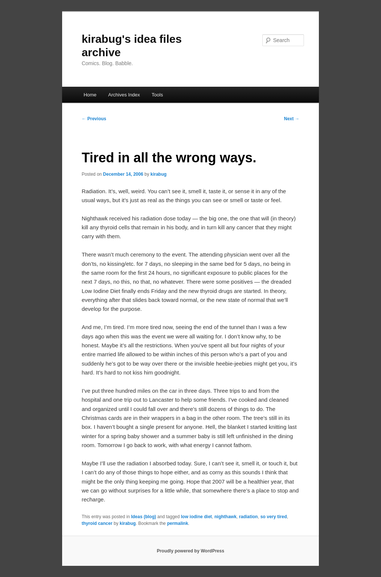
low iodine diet (196, 516)
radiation (248, 516)
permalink (177, 523)
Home (90, 95)
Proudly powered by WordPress (190, 551)
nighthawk (225, 516)
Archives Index (124, 95)
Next (291, 118)
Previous (93, 118)
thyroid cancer (96, 523)
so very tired (273, 516)
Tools (157, 95)
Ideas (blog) (143, 516)
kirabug (158, 174)
